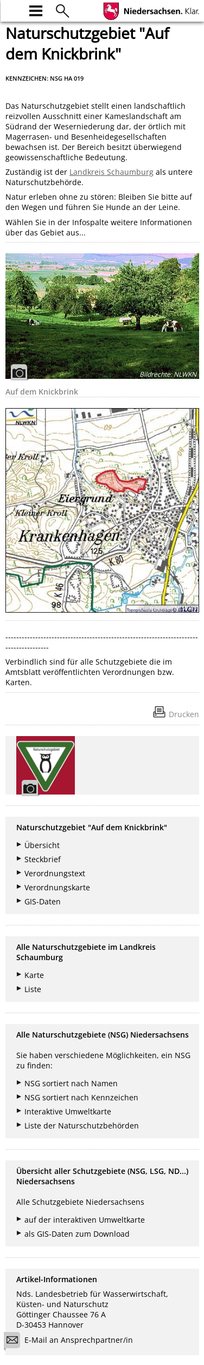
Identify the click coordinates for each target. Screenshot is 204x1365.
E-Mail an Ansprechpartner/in (72, 1341)
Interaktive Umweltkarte (67, 1111)
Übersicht (42, 845)
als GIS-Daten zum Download (77, 1234)
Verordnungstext (54, 873)
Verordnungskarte (57, 887)
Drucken (184, 714)
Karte (34, 975)
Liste (32, 989)
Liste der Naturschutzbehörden (81, 1125)
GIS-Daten (42, 901)
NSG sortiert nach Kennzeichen (81, 1097)
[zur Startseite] (11, 9)
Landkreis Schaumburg (111, 172)
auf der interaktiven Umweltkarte (84, 1220)
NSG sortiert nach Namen (71, 1083)
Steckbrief (42, 859)
